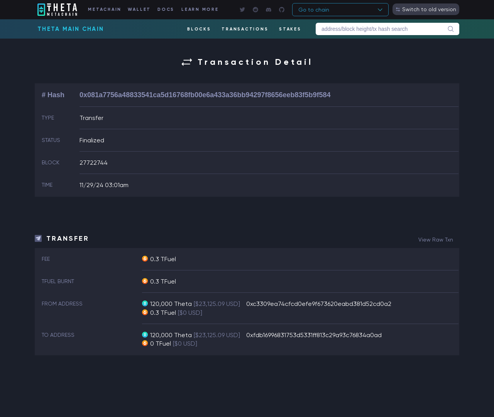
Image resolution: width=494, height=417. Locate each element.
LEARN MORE (200, 9)
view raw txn (435, 239)
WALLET (139, 9)
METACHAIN (105, 9)
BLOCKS (199, 29)
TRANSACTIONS (245, 29)
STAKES (290, 29)
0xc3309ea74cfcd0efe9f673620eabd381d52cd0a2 (318, 303)
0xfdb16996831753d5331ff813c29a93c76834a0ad (314, 335)
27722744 (94, 162)
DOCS (165, 9)
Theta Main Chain (70, 28)
